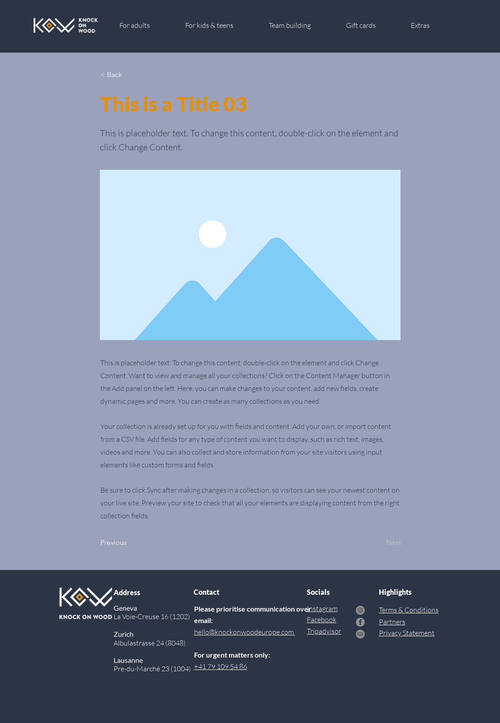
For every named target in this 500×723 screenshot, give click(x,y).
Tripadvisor (324, 631)
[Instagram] (360, 610)
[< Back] (129, 75)
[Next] (379, 542)
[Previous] (129, 542)
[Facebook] (360, 622)
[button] (431, 25)
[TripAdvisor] (360, 634)
